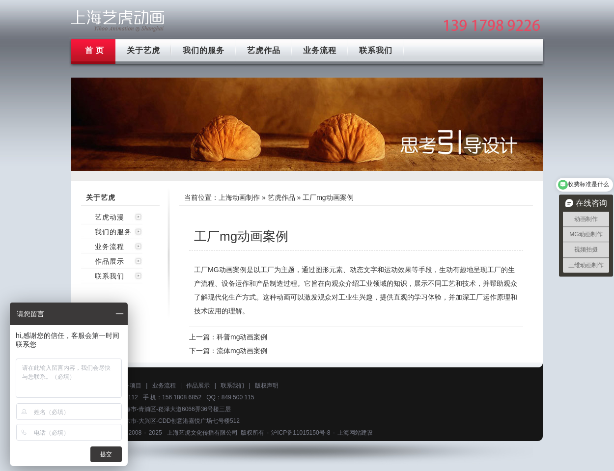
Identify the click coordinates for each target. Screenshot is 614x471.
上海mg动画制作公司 (118, 21)
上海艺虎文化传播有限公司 (202, 432)
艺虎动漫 (109, 217)
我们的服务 (203, 50)
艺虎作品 (263, 50)
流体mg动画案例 (242, 351)
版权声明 (267, 385)
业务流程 (319, 50)
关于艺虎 (143, 50)
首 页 (94, 50)
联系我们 (375, 50)
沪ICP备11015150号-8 (300, 432)
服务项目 (129, 385)
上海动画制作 (239, 197)
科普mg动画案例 (242, 337)
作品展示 (109, 261)
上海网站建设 (355, 432)
